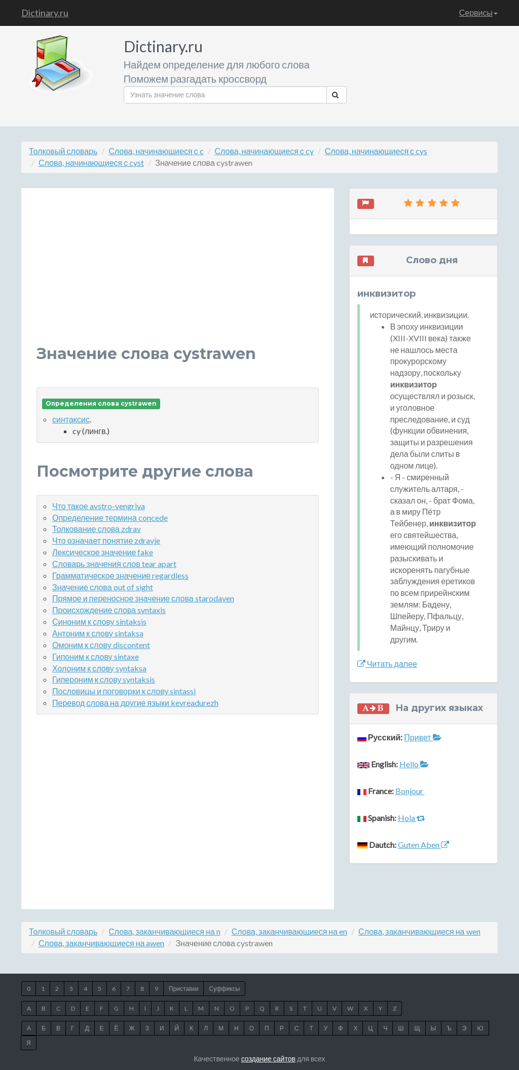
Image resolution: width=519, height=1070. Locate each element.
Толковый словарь (63, 151)
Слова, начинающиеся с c (155, 151)
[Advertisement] (177, 274)
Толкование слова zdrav (96, 528)
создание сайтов (268, 1058)
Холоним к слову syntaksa (99, 668)
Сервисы (478, 12)
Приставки (183, 988)
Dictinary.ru (44, 12)
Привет (422, 737)
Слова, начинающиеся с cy (264, 151)
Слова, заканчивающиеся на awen (101, 943)
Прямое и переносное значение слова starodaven (143, 598)
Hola (411, 818)
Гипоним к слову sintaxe (95, 656)
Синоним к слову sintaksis (99, 621)
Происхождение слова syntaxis (109, 610)
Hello (414, 764)
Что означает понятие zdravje (106, 540)
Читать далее (387, 663)
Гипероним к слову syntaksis (103, 679)
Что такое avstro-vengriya (98, 506)
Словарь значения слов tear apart (114, 563)
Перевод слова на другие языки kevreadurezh (135, 702)
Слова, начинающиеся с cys (376, 151)
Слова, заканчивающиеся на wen (419, 931)
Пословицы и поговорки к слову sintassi (124, 691)
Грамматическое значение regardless (120, 575)
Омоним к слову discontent (101, 645)
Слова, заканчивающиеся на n (164, 931)
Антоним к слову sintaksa (97, 633)
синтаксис (71, 419)
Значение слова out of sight (102, 587)
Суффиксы (224, 988)
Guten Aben (423, 844)
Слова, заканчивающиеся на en (289, 931)
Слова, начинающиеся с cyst (91, 162)
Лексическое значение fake (102, 552)
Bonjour (410, 791)
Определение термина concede (110, 517)
